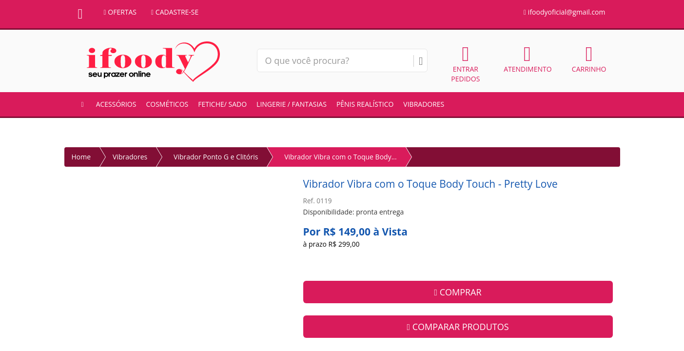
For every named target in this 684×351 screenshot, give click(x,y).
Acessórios (116, 104)
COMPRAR (457, 292)
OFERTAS (120, 12)
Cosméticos (167, 104)
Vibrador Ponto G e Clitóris (216, 156)
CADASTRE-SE (174, 12)
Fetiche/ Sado (222, 104)
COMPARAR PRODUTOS (457, 326)
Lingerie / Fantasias (291, 104)
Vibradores (423, 104)
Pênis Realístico (364, 104)
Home (81, 156)
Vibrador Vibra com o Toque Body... (340, 156)
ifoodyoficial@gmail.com (564, 12)
